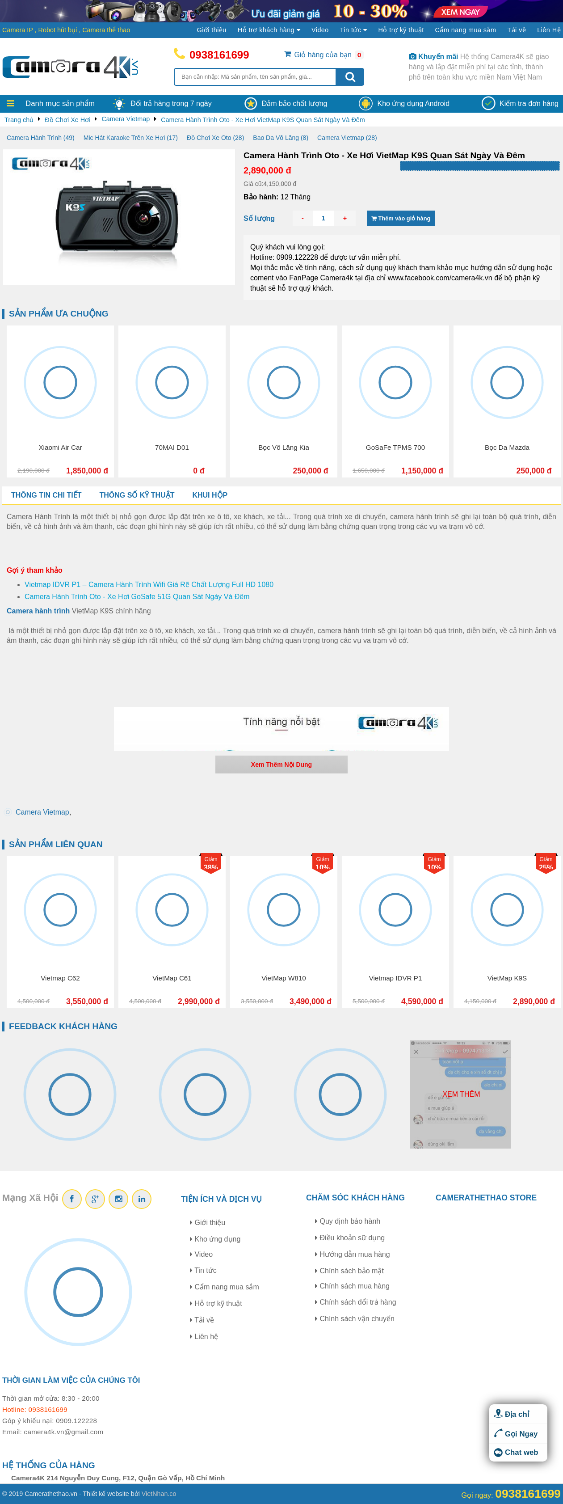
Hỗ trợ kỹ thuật (401, 30)
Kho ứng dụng (215, 1239)
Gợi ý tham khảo (35, 570)
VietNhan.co (159, 1493)
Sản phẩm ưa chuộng (59, 313)
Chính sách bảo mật (349, 1271)
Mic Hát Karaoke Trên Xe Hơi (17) (131, 137)
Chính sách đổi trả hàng (355, 1302)
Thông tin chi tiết (46, 495)
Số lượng (259, 218)
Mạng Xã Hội (30, 1197)
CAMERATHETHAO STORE (486, 1197)
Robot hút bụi (57, 30)
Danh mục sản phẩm (60, 103)
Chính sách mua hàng (352, 1286)
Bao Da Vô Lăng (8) (280, 137)
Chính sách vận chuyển (355, 1318)
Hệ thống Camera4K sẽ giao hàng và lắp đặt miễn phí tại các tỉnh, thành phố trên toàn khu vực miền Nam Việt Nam (479, 67)
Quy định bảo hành (347, 1221)
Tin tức (203, 1270)
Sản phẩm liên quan (56, 844)
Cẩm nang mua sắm (465, 30)
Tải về (516, 30)
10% (322, 867)
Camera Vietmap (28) (347, 137)
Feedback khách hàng (63, 1026)
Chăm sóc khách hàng (355, 1197)
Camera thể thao (106, 30)
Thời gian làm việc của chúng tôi (71, 1380)
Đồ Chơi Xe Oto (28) (215, 137)
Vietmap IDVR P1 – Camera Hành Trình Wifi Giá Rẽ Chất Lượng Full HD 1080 (149, 584)
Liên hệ (204, 1336)
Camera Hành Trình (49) (41, 137)
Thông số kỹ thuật (136, 495)
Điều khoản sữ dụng (350, 1238)
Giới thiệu (212, 30)
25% (546, 867)
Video (320, 30)
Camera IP (17, 30)
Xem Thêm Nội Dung (281, 764)
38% (211, 867)
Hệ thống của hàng (48, 1465)
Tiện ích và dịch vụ (221, 1199)
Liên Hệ (549, 30)
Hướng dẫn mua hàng (352, 1254)
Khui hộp (209, 495)
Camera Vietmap (42, 812)
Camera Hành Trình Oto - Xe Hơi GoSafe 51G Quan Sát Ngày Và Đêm (137, 596)
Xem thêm (461, 1094)
